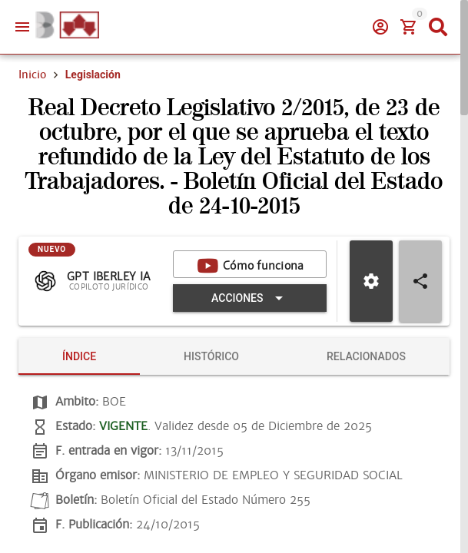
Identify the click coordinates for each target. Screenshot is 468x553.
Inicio (32, 74)
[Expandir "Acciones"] (250, 298)
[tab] (79, 356)
